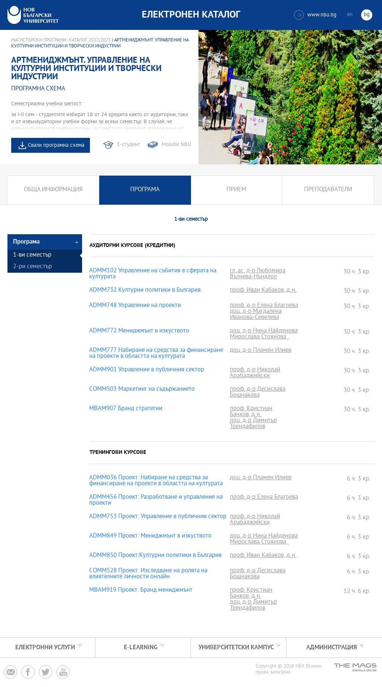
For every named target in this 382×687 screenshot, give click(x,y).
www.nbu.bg (315, 15)
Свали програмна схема (56, 145)
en (350, 14)
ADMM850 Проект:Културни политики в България (155, 556)
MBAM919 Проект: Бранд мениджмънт (140, 591)
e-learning (140, 648)
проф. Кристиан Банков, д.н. (251, 412)
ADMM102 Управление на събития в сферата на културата (152, 274)
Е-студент (128, 144)
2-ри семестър (32, 267)
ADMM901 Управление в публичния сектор (146, 370)
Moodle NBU (176, 144)
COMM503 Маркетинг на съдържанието (142, 390)
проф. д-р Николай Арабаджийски (255, 373)
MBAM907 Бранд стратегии (125, 409)
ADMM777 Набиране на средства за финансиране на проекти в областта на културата (156, 354)
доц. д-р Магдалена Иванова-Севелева (256, 315)
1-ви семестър (32, 255)
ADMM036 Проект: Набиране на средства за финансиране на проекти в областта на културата (156, 481)
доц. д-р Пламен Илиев (260, 351)
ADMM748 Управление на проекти (135, 306)
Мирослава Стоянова (259, 337)
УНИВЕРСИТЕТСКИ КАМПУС (236, 648)
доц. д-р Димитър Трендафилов (253, 424)
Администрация (331, 648)
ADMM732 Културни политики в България (145, 291)
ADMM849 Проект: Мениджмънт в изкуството (150, 536)
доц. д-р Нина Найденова (264, 331)
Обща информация (53, 190)
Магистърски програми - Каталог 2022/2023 (61, 40)
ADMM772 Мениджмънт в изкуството (139, 331)
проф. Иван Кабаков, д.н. (263, 291)
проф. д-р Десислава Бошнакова (257, 393)
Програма (145, 190)
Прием (236, 190)
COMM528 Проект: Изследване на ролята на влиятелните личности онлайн (148, 574)
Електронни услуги (45, 648)
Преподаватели (328, 190)
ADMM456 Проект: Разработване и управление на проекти (156, 501)
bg (367, 14)
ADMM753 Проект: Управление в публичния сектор (157, 517)
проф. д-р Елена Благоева (264, 306)
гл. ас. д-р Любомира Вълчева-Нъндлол (257, 274)
